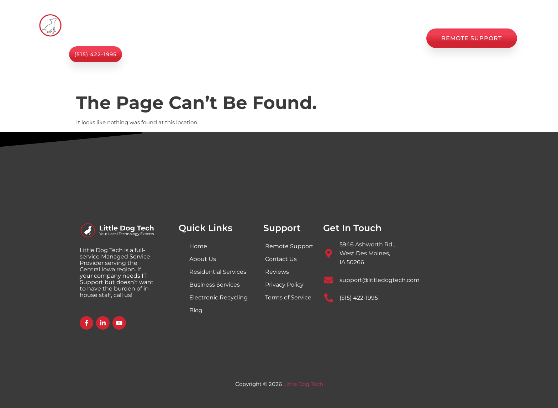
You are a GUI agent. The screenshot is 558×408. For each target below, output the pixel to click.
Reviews (355, 38)
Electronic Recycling (218, 297)
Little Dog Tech (303, 384)
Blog (322, 38)
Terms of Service (288, 297)
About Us (258, 38)
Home (173, 38)
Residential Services (217, 271)
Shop (294, 38)
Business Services (214, 284)
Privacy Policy (284, 284)
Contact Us (397, 38)
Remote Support (289, 246)
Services (213, 38)
